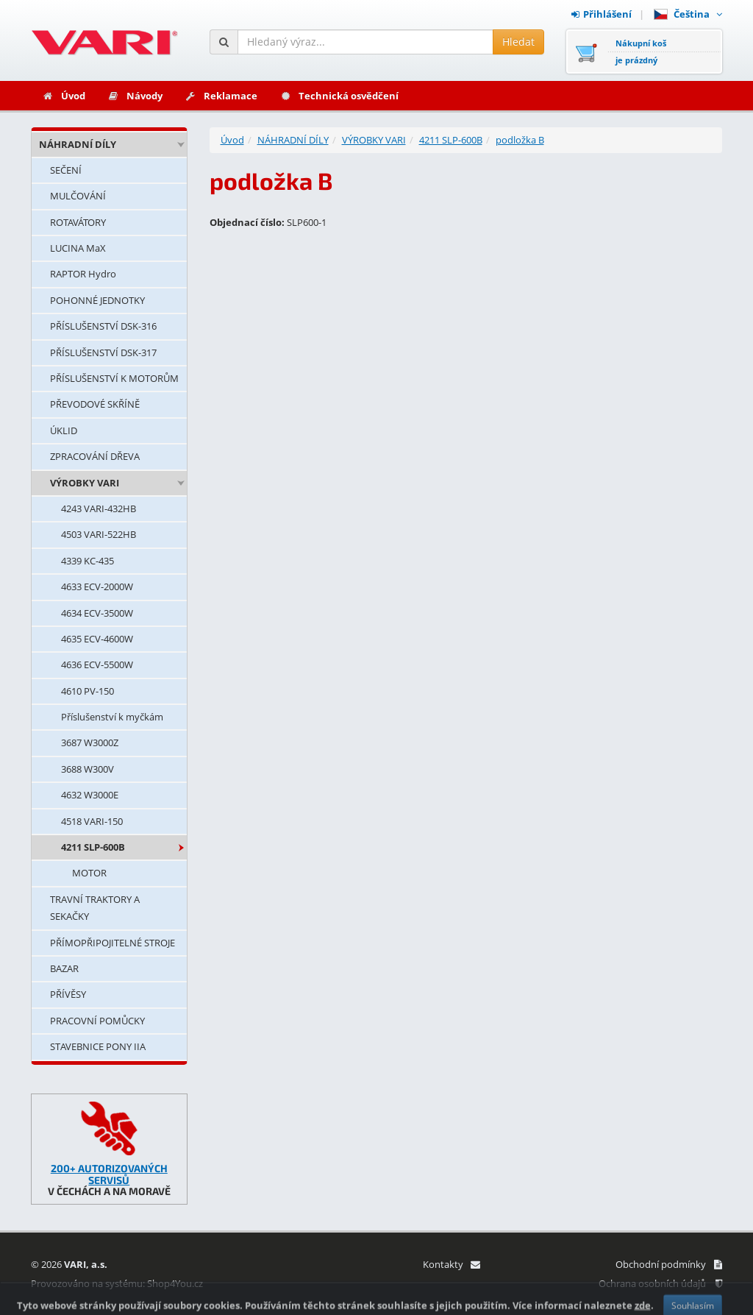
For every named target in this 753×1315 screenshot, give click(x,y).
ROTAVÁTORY (78, 222)
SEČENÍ (66, 170)
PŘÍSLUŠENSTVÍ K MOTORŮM (114, 378)
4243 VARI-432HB (98, 508)
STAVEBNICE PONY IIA (98, 1046)
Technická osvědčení (339, 95)
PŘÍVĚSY (68, 994)
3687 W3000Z (89, 742)
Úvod (63, 95)
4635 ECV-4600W (97, 638)
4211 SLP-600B (93, 847)
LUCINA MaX (78, 248)
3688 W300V (87, 769)
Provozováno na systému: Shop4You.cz (117, 1283)
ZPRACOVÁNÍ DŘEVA (95, 456)
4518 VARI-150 (92, 821)
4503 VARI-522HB (98, 534)
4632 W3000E (89, 794)
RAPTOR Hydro (83, 273)
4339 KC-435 (87, 560)
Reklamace (221, 95)
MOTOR (89, 872)
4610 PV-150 (87, 691)
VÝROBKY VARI (84, 482)
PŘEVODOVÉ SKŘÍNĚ (95, 404)
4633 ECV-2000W (97, 586)
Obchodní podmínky (668, 1264)
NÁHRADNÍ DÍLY (77, 144)
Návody (135, 95)
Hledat (518, 42)
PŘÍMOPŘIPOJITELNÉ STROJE (112, 942)
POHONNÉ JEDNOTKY (97, 300)
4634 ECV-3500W (97, 613)
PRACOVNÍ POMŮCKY (97, 1020)
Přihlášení (601, 14)
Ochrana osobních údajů (660, 1283)
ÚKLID (63, 430)
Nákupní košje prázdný (640, 51)
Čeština (688, 14)
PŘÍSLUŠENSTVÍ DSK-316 (103, 326)
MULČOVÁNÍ (78, 195)
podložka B (520, 139)
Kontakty (451, 1264)
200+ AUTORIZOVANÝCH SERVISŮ (109, 1173)
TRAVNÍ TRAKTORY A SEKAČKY (95, 908)
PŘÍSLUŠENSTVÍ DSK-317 (103, 352)
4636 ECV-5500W (97, 664)
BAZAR (64, 968)
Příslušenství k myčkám (112, 716)
